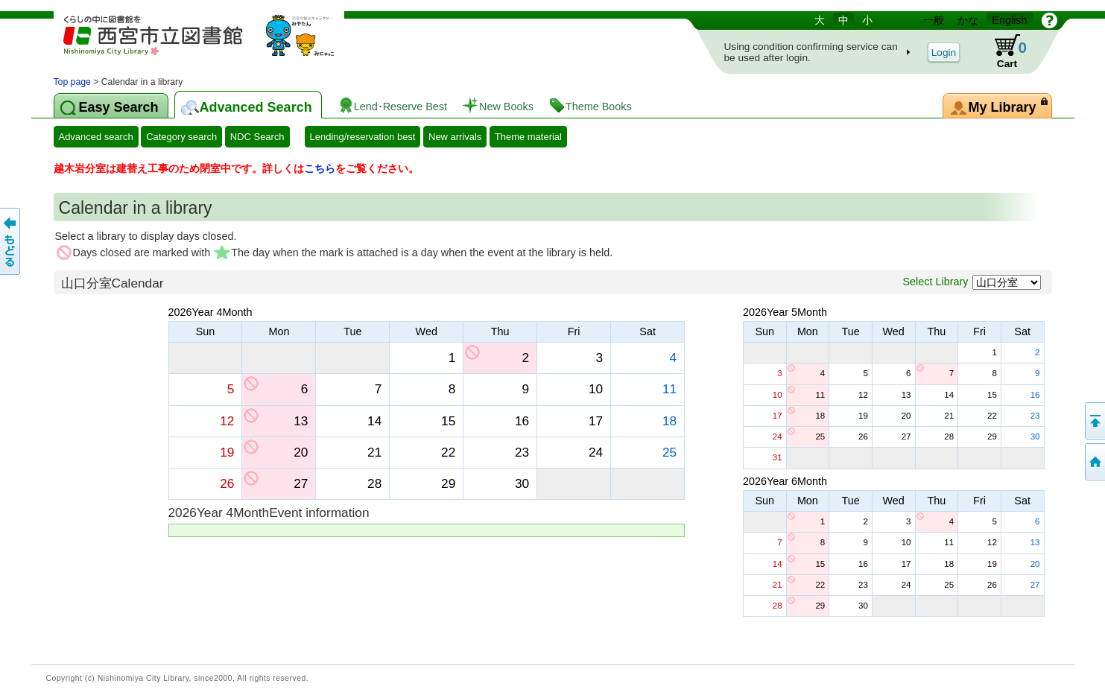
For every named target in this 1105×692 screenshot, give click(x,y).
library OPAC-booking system (210, 42)
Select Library (936, 282)
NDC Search (257, 136)
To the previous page (11, 241)
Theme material (528, 136)
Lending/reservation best (363, 136)
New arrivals (454, 136)
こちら (319, 168)
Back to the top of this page (1094, 420)
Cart (1002, 51)
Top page (72, 82)
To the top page (1094, 461)
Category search (181, 136)
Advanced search (96, 136)
